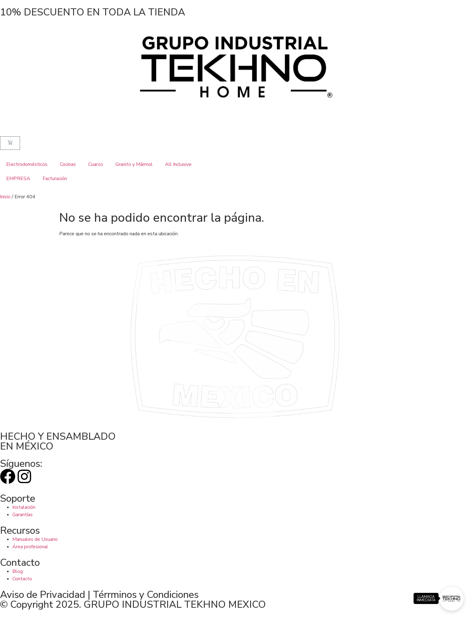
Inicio (5, 196)
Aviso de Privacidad (42, 594)
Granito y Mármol (134, 164)
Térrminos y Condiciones (146, 594)
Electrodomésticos (26, 164)
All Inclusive (178, 164)
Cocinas (68, 164)
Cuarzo (95, 164)
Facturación (55, 178)
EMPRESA (18, 178)
